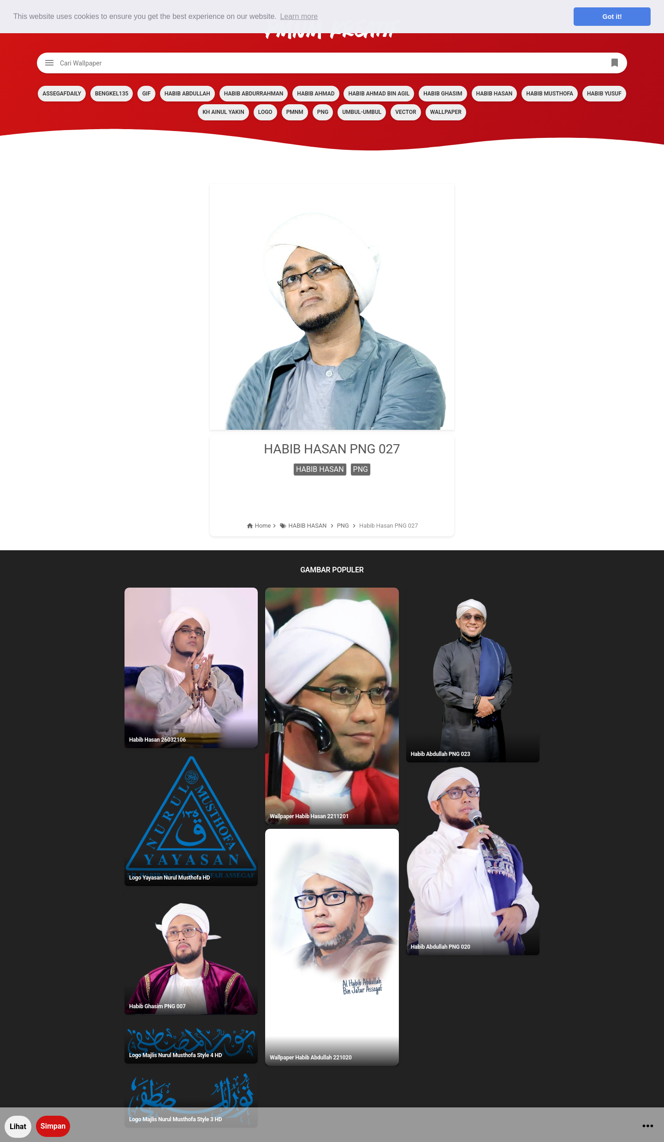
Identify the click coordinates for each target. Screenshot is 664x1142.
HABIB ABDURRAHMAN (253, 93)
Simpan (53, 1126)
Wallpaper (446, 112)
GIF (146, 93)
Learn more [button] (299, 16)
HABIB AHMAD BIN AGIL (378, 93)
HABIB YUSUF (604, 93)
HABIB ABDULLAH (187, 93)
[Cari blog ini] (332, 63)
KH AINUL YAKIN (223, 112)
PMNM (294, 112)
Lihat (18, 1126)
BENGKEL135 (111, 93)
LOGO (265, 112)
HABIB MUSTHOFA (549, 93)
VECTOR (405, 112)
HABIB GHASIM (442, 93)
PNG (322, 112)
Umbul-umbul (361, 112)
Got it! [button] (612, 16)
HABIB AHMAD (315, 93)
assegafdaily (61, 93)
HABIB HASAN (494, 93)
